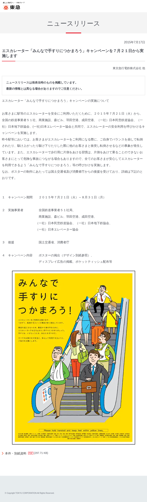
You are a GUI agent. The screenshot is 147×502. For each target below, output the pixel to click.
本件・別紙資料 (15, 453)
